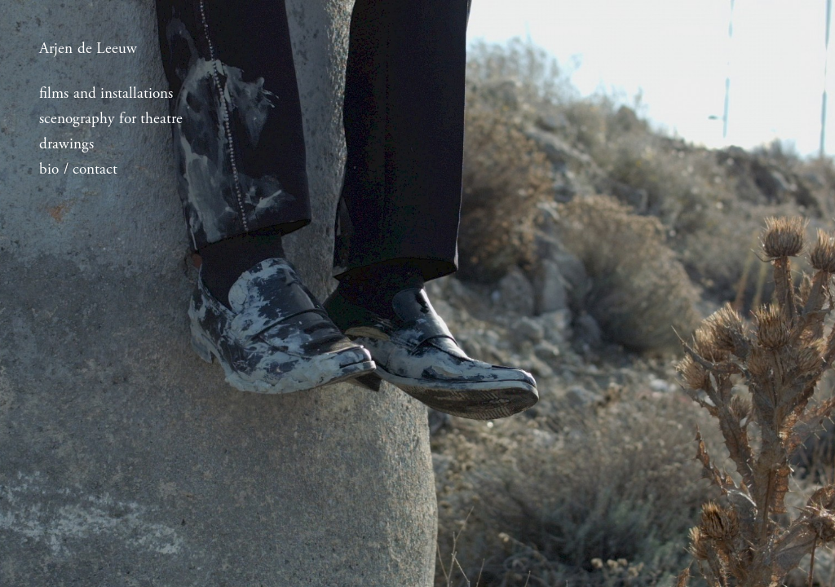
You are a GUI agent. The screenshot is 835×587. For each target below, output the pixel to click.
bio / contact (78, 169)
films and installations (106, 93)
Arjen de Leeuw (88, 48)
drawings (66, 144)
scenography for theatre (111, 118)
